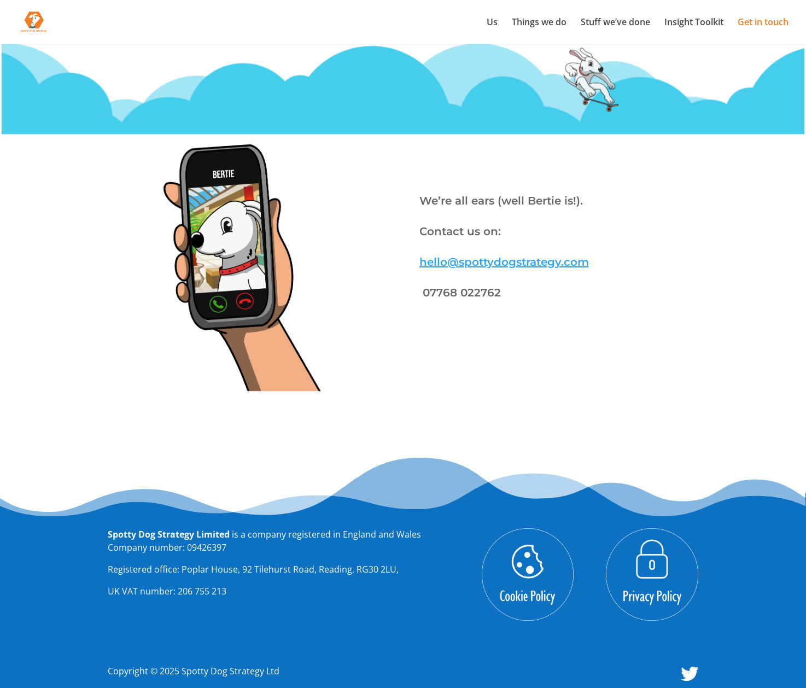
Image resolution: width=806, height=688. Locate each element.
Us (492, 23)
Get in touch (763, 23)
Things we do (539, 23)
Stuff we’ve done (615, 23)
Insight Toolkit (693, 23)
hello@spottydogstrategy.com (504, 262)
